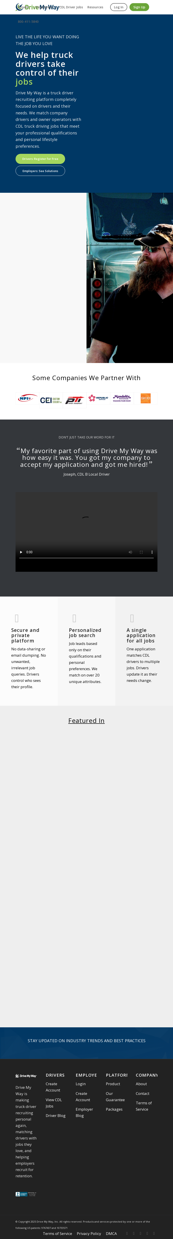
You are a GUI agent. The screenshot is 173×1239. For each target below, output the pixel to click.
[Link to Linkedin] (147, 1233)
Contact (142, 1093)
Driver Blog (56, 1115)
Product (113, 1083)
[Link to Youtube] (154, 1233)
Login (81, 1083)
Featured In (86, 720)
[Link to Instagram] (140, 1233)
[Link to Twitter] (133, 1233)
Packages (114, 1109)
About (141, 1083)
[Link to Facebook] (127, 1233)
